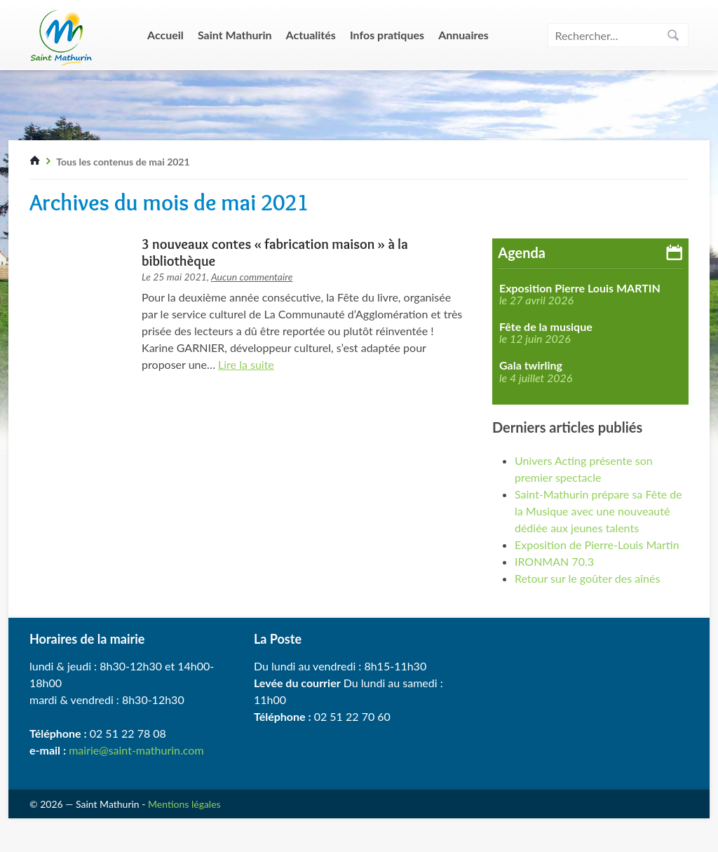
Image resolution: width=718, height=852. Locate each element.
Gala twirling (530, 365)
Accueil (165, 34)
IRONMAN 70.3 (554, 561)
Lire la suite (246, 364)
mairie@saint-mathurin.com (136, 750)
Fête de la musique (545, 326)
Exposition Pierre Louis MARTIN (580, 288)
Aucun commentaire (252, 277)
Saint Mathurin (235, 34)
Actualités (311, 34)
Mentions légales (184, 804)
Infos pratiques (387, 34)
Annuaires (463, 34)
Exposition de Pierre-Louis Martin (597, 544)
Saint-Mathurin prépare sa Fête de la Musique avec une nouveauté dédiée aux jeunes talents (598, 510)
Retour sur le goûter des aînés (587, 578)
